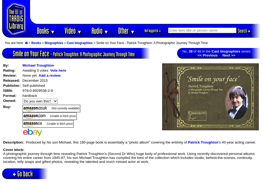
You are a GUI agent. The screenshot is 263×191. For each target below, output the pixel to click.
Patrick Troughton (203, 142)
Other (126, 30)
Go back (23, 174)
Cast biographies (80, 43)
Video (73, 30)
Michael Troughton (38, 65)
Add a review (49, 75)
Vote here (58, 70)
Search (244, 31)
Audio (100, 30)
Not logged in (153, 30)
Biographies (54, 43)
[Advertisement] (145, 12)
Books (46, 30)
